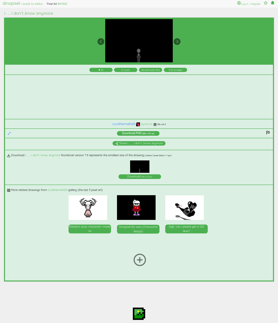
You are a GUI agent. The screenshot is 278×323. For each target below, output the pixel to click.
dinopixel (23, 3)
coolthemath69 (126, 124)
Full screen (175, 69)
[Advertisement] (139, 97)
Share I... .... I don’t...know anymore (139, 143)
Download (138, 133)
